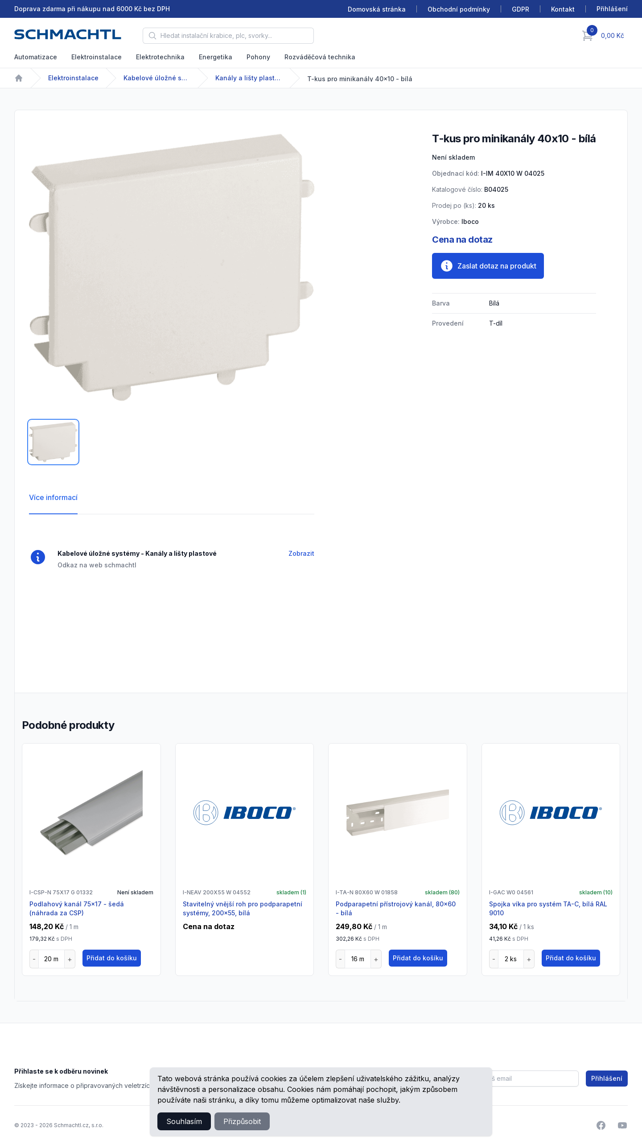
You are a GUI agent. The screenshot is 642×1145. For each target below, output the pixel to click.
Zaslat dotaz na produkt (488, 266)
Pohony (258, 57)
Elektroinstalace (96, 57)
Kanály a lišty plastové (248, 78)
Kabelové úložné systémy (156, 78)
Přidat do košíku (111, 958)
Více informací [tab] (53, 497)
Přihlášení (606, 1078)
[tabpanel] (171, 267)
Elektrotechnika (160, 57)
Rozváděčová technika (319, 57)
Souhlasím (184, 1121)
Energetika (215, 57)
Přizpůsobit (242, 1121)
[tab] (53, 442)
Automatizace (35, 57)
